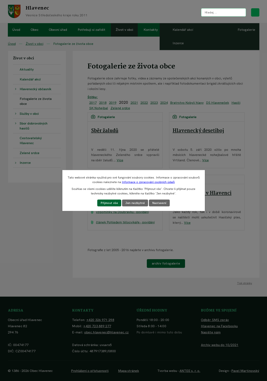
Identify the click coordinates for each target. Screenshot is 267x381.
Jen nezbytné (135, 203)
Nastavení (159, 203)
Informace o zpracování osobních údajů (148, 182)
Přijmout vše (109, 203)
